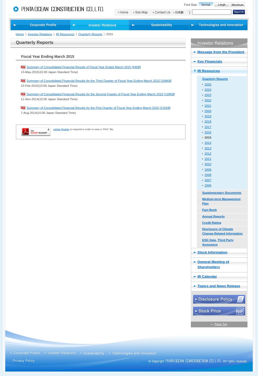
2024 (208, 89)
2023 (208, 94)
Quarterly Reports (90, 34)
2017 (208, 127)
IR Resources (65, 34)
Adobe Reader (61, 129)
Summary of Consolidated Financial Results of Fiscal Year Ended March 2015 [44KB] (84, 67)
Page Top (221, 324)
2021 (208, 105)
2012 (208, 153)
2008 (208, 174)
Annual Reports (213, 216)
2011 (208, 158)
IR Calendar (207, 276)
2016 (208, 132)
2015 (208, 137)
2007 (208, 180)
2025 (208, 84)
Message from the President (220, 52)
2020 (208, 111)
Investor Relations (40, 34)
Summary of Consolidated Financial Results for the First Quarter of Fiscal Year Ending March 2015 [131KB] (99, 107)
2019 (208, 116)
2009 (208, 169)
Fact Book (209, 209)
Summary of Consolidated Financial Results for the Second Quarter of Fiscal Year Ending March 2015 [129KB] (101, 94)
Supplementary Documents (221, 192)
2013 (208, 148)
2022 (208, 100)
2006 (208, 185)
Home (20, 34)
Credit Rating (211, 222)
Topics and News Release (218, 286)
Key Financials (209, 61)
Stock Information (212, 252)
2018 (208, 121)
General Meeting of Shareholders (213, 264)
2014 (208, 142)
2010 (208, 164)
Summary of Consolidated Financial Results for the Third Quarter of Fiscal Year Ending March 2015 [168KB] (99, 80)
